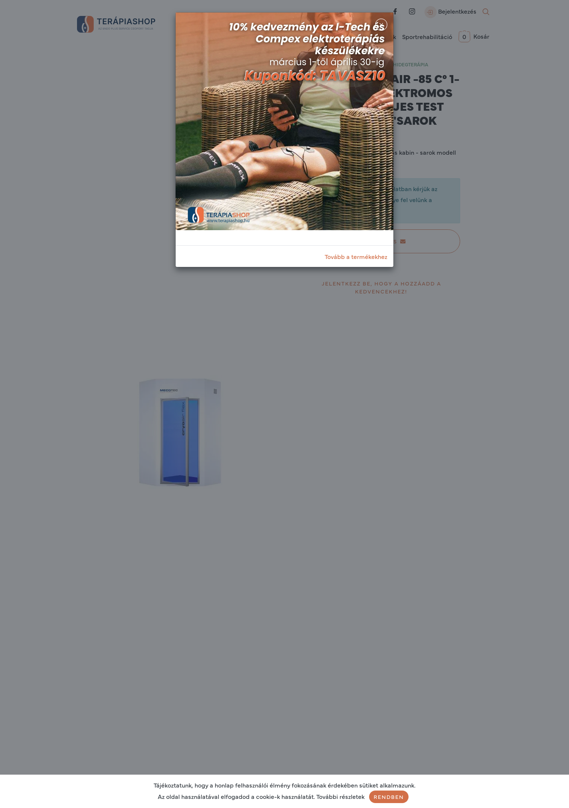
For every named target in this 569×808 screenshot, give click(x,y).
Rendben (389, 796)
